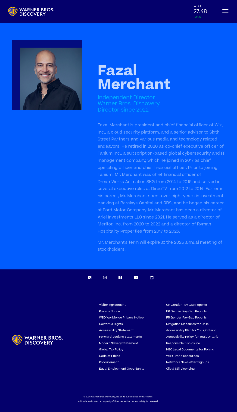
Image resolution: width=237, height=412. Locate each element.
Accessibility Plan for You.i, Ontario (191, 330)
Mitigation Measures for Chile (187, 324)
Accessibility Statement (116, 330)
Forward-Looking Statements (120, 337)
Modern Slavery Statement (118, 343)
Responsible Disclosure (183, 343)
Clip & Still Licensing (180, 369)
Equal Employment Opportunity (121, 369)
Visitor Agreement (112, 305)
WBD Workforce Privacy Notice (121, 317)
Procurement (109, 362)
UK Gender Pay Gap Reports (186, 305)
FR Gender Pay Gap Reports (186, 317)
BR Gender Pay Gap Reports (186, 311)
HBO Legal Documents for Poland (190, 349)
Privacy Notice (109, 311)
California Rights (111, 324)
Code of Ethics (109, 356)
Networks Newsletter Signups (187, 362)
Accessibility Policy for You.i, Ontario (192, 337)
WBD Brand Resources (182, 356)
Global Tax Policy (111, 349)
